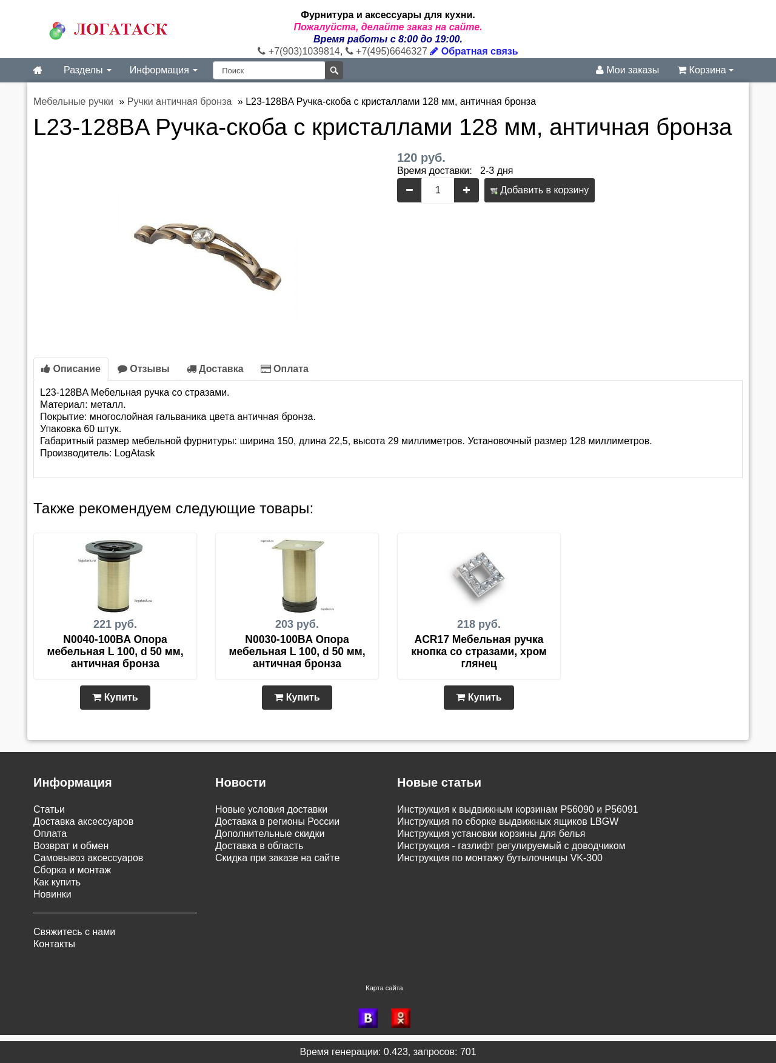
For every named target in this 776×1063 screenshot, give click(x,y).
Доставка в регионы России (277, 821)
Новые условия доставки (271, 809)
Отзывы (144, 369)
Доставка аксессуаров (83, 821)
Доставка (215, 369)
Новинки (52, 894)
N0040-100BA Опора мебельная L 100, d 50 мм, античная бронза (115, 651)
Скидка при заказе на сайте (277, 858)
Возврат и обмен (71, 846)
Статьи (49, 809)
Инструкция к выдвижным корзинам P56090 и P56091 (517, 809)
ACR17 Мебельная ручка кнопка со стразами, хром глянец (479, 651)
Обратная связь (474, 51)
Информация (164, 70)
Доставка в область (259, 846)
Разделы (88, 70)
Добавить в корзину (539, 190)
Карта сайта (384, 987)
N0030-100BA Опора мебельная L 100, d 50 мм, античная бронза (297, 651)
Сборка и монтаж (72, 870)
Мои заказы (627, 70)
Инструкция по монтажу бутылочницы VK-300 (500, 858)
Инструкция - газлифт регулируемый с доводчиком (511, 846)
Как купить (57, 882)
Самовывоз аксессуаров (88, 858)
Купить (115, 697)
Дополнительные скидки (269, 833)
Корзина (705, 70)
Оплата (285, 369)
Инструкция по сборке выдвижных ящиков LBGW (507, 821)
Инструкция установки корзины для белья (491, 833)
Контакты (54, 944)
